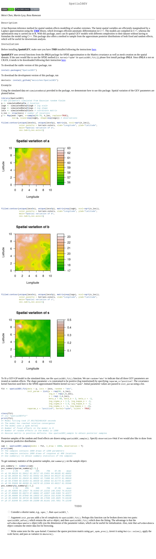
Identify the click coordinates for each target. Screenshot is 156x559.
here (94, 51)
